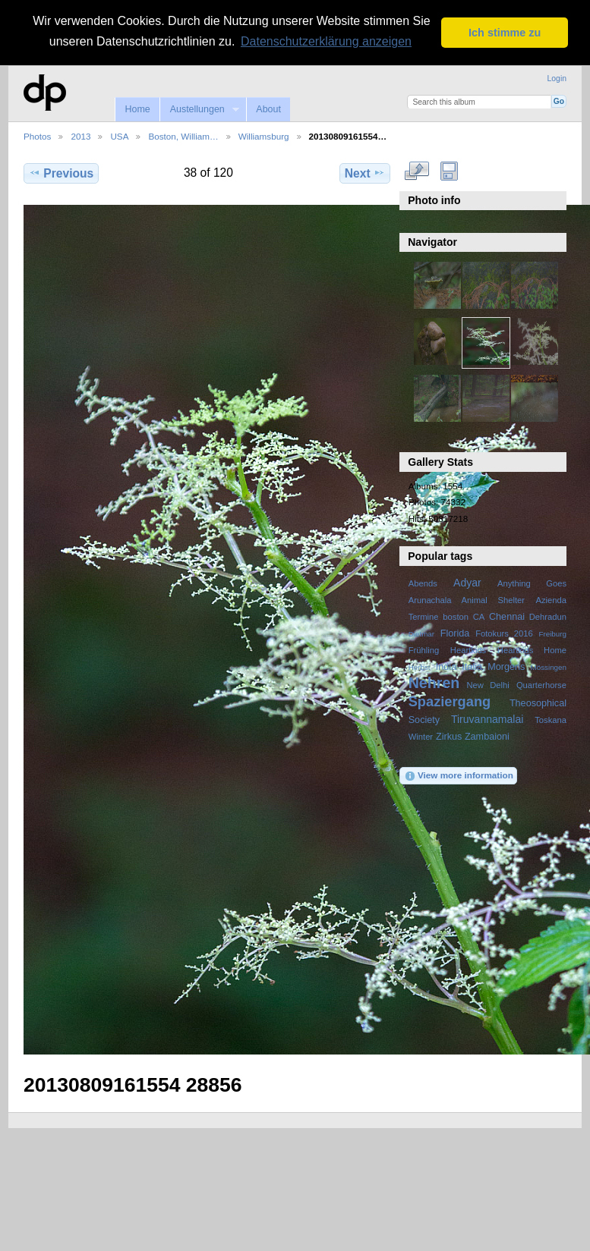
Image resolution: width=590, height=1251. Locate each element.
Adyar (467, 583)
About (268, 109)
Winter (421, 736)
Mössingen (548, 667)
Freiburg (552, 634)
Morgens (506, 667)
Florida (455, 633)
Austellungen (198, 109)
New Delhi (487, 685)
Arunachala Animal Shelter (467, 600)
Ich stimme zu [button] (505, 33)
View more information (458, 776)
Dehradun (547, 616)
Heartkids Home (531, 650)
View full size (416, 171)
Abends (423, 583)
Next (365, 173)
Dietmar (421, 634)
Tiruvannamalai (487, 719)
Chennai (507, 616)
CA (479, 616)
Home (137, 109)
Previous (61, 173)
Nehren (434, 682)
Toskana (550, 720)
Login (556, 78)
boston (456, 616)
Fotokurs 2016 (504, 633)
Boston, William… (183, 136)
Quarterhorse (541, 685)
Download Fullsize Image (449, 171)
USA (119, 136)
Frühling (424, 650)
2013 (80, 136)
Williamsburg (263, 136)
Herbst (420, 667)
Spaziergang (450, 701)
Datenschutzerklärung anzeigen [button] (326, 41)
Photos (37, 136)
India (446, 667)
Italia (472, 667)
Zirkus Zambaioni (473, 736)
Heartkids (468, 650)
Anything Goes (531, 583)
